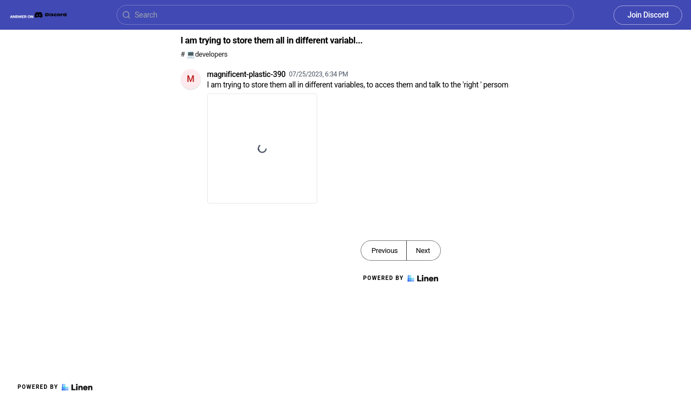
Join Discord (647, 14)
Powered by (55, 387)
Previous (385, 250)
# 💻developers (204, 54)
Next (423, 250)
